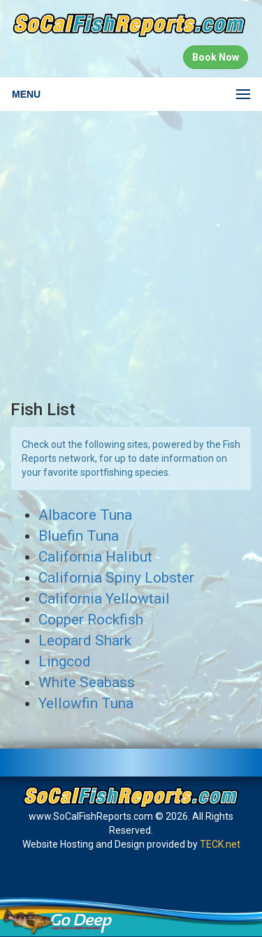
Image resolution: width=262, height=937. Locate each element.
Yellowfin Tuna (85, 703)
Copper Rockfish (90, 619)
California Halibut (95, 556)
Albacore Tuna (85, 515)
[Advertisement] (131, 256)
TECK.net (220, 844)
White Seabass (86, 682)
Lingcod (64, 661)
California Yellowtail (104, 598)
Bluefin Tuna (78, 535)
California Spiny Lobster (116, 577)
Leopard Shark (84, 640)
